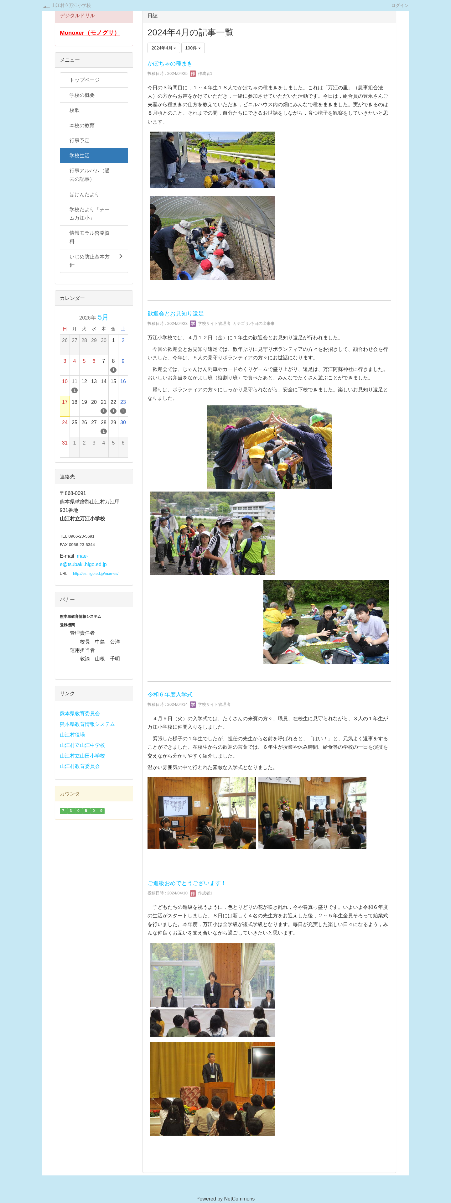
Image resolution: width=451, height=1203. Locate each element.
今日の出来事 (262, 323)
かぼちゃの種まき (170, 63)
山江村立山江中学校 (82, 745)
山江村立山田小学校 (82, 755)
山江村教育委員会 (80, 766)
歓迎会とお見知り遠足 (176, 313)
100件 (193, 47)
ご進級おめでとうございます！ (187, 883)
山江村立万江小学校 (71, 5)
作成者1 (201, 73)
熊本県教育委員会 (80, 713)
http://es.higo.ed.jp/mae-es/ (95, 573)
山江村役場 (72, 734)
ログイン (400, 5)
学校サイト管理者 (210, 323)
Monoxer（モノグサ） (90, 32)
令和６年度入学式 (170, 694)
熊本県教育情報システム (87, 724)
